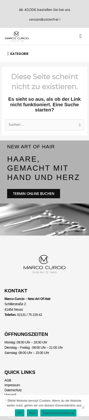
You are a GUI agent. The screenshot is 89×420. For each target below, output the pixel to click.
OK (19, 413)
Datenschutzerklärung (58, 413)
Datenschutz (13, 390)
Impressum (12, 385)
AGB (8, 380)
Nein (32, 413)
